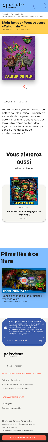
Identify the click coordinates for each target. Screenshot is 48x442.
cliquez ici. (27, 334)
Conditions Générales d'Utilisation (17, 431)
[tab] (9, 102)
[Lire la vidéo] (24, 280)
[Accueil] (13, 6)
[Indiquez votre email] (21, 340)
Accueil (5, 14)
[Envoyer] (41, 340)
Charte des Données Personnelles (17, 421)
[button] (23, 30)
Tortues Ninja (17, 14)
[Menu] (39, 6)
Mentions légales (10, 427)
